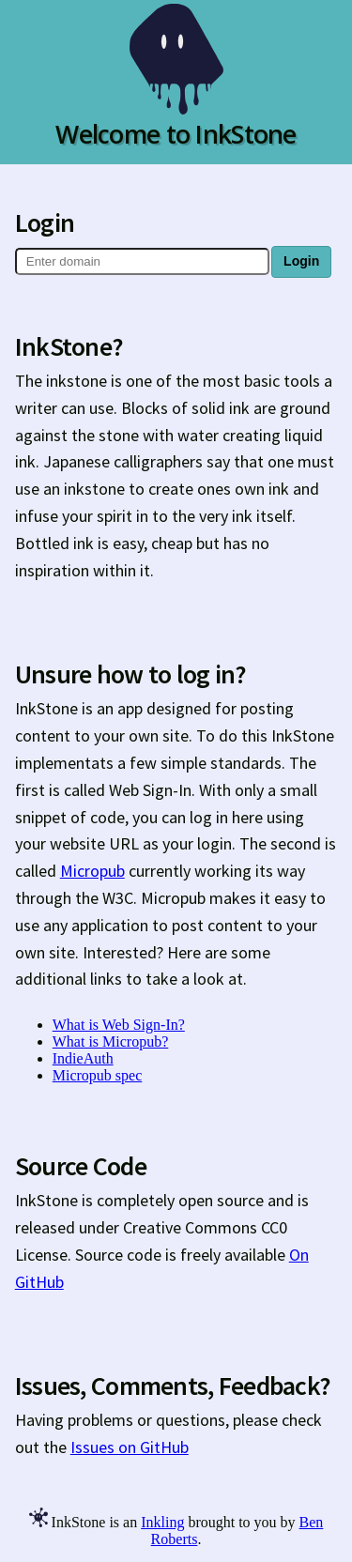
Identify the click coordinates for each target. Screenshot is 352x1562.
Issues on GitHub (129, 1447)
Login (301, 260)
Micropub (92, 870)
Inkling (162, 1522)
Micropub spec (98, 1075)
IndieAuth (83, 1058)
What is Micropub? (111, 1041)
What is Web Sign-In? (119, 1025)
